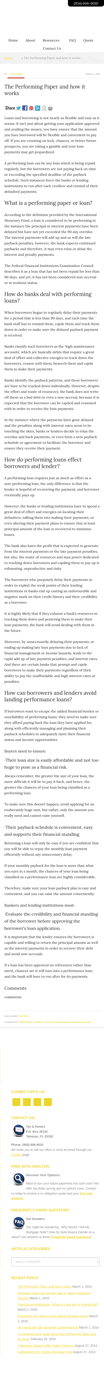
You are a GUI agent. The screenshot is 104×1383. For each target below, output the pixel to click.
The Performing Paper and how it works (44, 1286)
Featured (24, 1016)
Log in (88, 1376)
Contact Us (74, 1376)
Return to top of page (52, 1371)
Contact (16, 1155)
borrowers (26, 1022)
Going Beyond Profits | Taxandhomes (38, 21)
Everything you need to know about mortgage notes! (53, 1316)
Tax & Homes (16, 74)
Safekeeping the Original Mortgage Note (45, 1352)
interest (38, 1022)
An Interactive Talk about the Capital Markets (48, 1327)
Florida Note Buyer (24, 1376)
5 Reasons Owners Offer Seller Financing (46, 1345)
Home (8, 58)
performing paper (80, 1022)
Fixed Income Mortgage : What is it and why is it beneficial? (58, 1304)
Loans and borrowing (56, 1022)
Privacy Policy (50, 1376)
